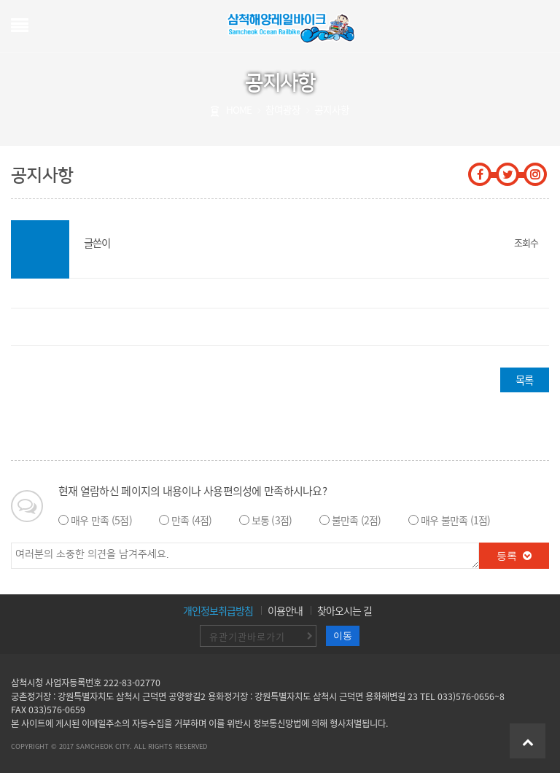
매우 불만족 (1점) (456, 520)
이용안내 (285, 610)
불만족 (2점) (356, 520)
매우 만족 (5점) (101, 520)
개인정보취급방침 (218, 610)
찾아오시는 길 (344, 610)
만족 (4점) (191, 520)
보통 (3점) (272, 520)
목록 (524, 380)
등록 (514, 556)
